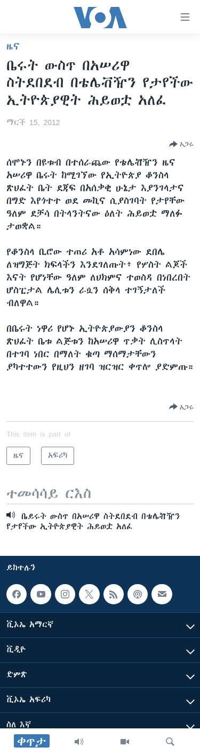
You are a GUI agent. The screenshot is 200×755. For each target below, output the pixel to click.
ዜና (13, 46)
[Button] (181, 144)
